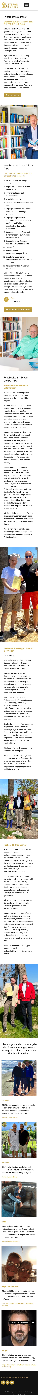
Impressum (14, 1392)
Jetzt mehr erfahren (12, 95)
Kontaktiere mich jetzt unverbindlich (18, 309)
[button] (33, 1322)
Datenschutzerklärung (25, 1392)
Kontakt (7, 1392)
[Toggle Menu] (26, 5)
